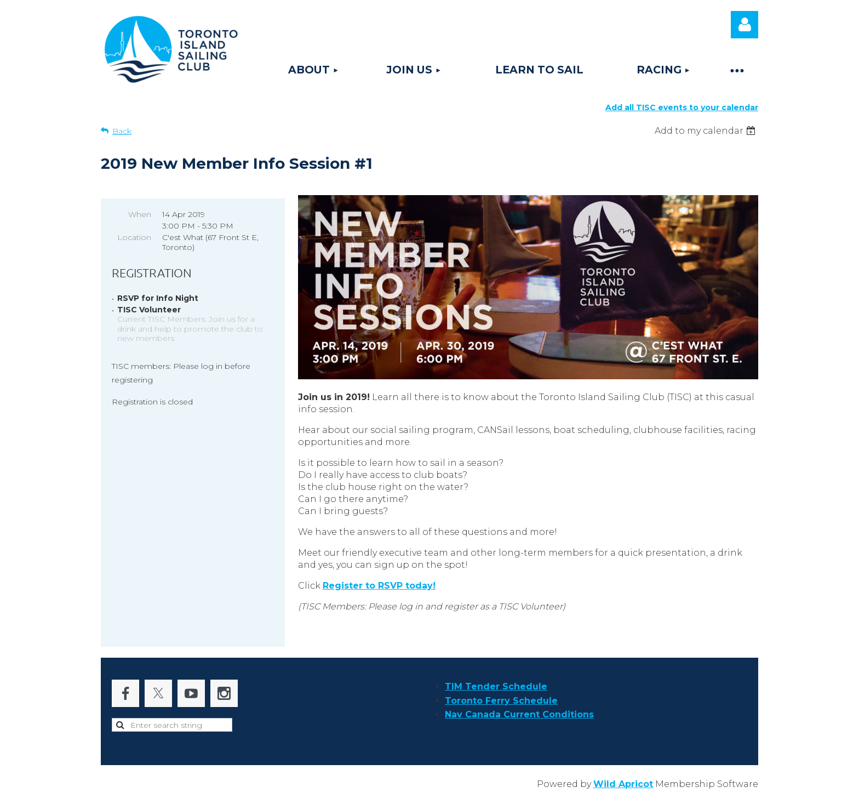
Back (121, 131)
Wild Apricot (623, 784)
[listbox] (706, 131)
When (139, 214)
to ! (379, 585)
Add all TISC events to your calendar (681, 107)
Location (134, 237)
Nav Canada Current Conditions (519, 714)
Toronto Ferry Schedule (501, 701)
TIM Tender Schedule (496, 686)
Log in (744, 24)
